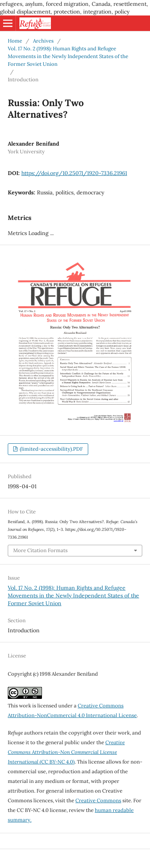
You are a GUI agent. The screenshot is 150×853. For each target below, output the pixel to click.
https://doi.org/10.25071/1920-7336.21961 (74, 173)
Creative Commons (98, 800)
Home (15, 41)
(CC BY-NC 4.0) (66, 752)
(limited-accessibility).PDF (51, 449)
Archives (43, 41)
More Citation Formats (40, 550)
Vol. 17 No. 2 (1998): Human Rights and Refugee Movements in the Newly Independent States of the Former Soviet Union (68, 56)
